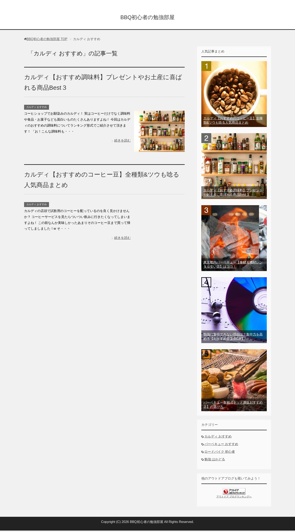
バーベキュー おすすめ (221, 445)
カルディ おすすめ (36, 108)
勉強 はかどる (214, 460)
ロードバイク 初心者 (219, 453)
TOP (47, 40)
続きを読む (122, 142)
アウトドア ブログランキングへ (234, 498)
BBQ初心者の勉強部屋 (147, 17)
